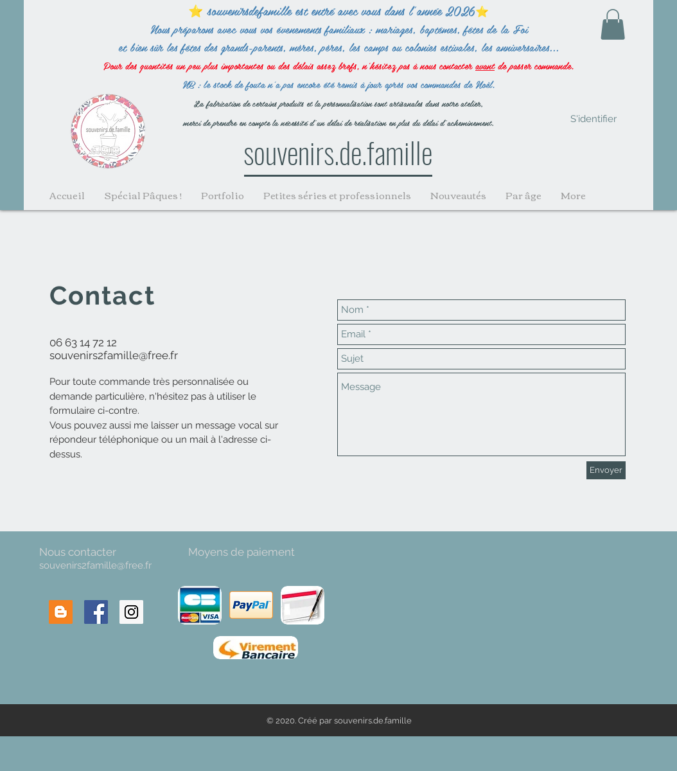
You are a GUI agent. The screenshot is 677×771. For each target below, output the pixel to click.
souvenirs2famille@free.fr (113, 355)
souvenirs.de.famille (337, 151)
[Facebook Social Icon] (96, 612)
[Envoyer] (606, 470)
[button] (613, 24)
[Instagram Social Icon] (131, 612)
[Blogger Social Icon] (61, 612)
